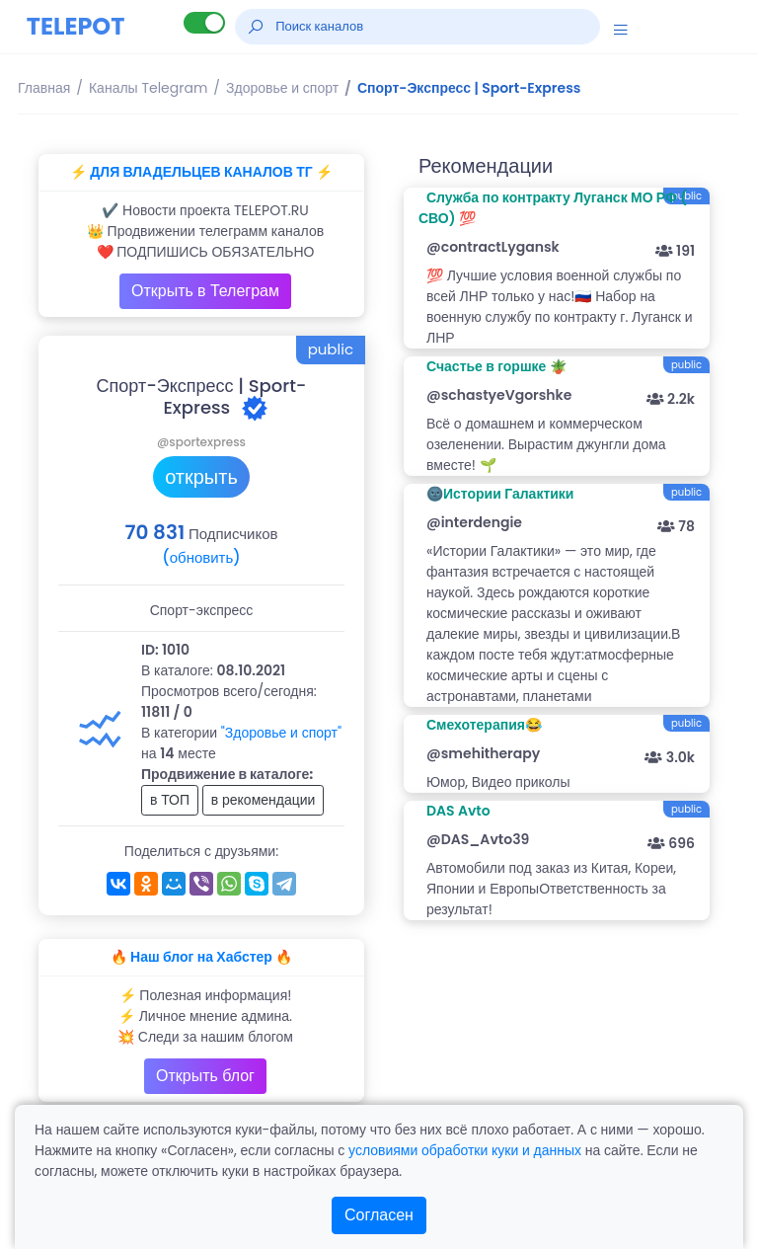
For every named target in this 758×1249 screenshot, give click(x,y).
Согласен (379, 1215)
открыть (201, 477)
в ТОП (170, 800)
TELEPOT (76, 26)
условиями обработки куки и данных (464, 1150)
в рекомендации (263, 800)
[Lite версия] (204, 23)
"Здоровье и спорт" (281, 732)
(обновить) (201, 557)
